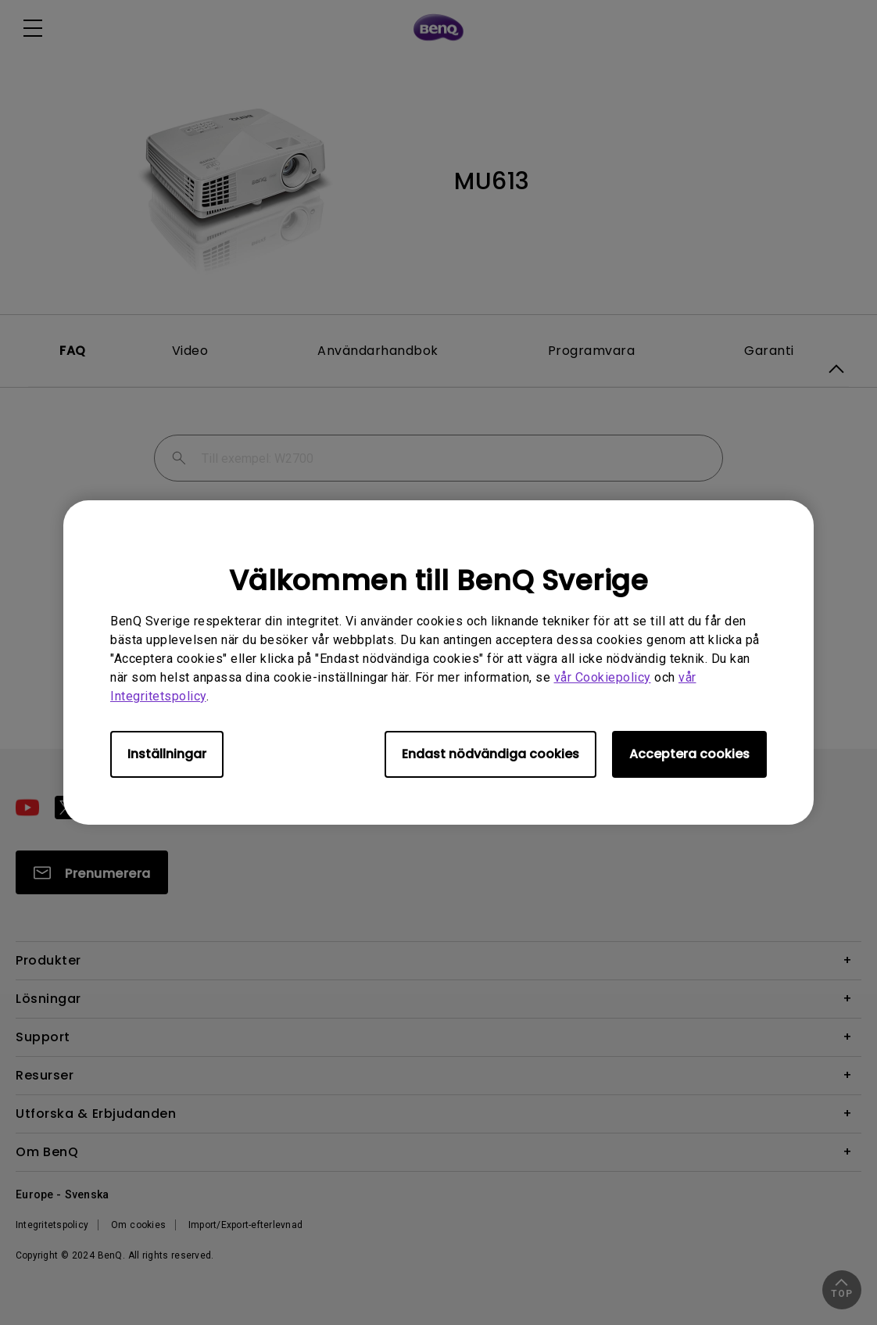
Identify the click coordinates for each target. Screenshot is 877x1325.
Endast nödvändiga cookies (490, 754)
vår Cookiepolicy (602, 677)
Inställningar (166, 754)
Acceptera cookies (689, 754)
